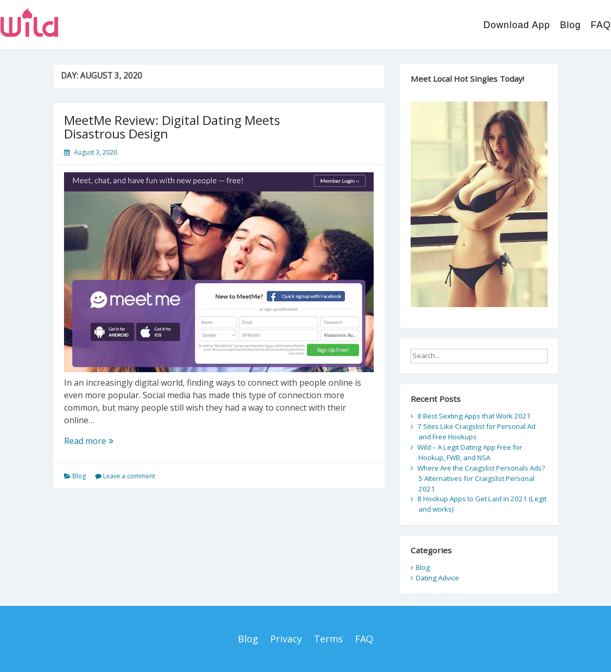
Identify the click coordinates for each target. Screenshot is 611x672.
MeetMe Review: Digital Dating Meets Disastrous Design (172, 126)
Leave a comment (129, 476)
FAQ (601, 25)
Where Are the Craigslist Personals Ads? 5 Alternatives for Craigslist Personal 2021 (481, 478)
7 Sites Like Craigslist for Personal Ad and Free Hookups (476, 431)
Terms (328, 638)
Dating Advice (437, 577)
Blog (570, 25)
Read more (106, 441)
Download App (516, 25)
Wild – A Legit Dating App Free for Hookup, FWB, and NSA (469, 452)
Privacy (286, 638)
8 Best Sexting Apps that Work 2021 (474, 416)
